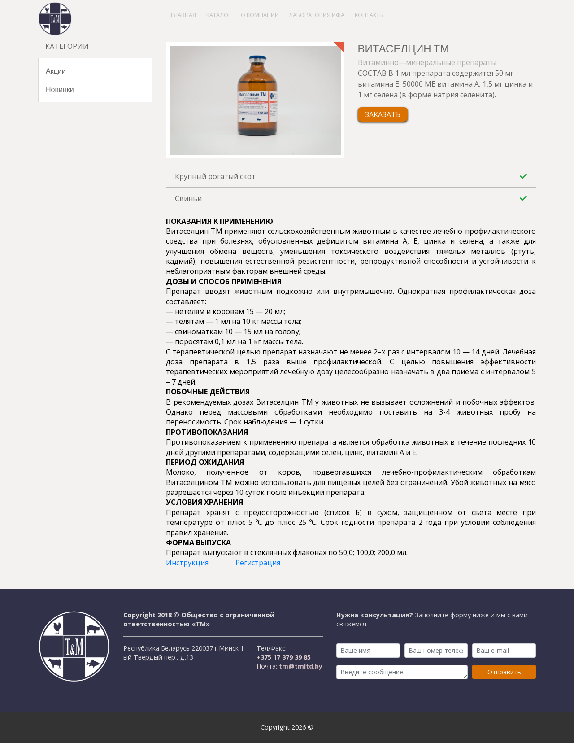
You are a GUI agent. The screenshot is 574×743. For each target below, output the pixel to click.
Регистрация (257, 563)
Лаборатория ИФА (316, 15)
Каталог (218, 15)
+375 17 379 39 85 (284, 657)
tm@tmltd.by (299, 666)
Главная (183, 15)
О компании (260, 15)
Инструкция (187, 563)
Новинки (60, 89)
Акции (56, 70)
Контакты (369, 15)
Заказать (382, 114)
